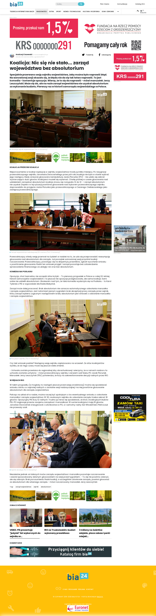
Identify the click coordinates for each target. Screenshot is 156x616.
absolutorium (46, 487)
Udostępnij (105, 54)
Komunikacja (122, 4)
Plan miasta (104, 4)
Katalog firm (140, 4)
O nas (65, 589)
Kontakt (89, 589)
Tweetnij (87, 54)
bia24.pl (100, 597)
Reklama (81, 589)
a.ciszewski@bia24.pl (40, 55)
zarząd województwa (23, 487)
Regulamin (72, 589)
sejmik (36, 487)
